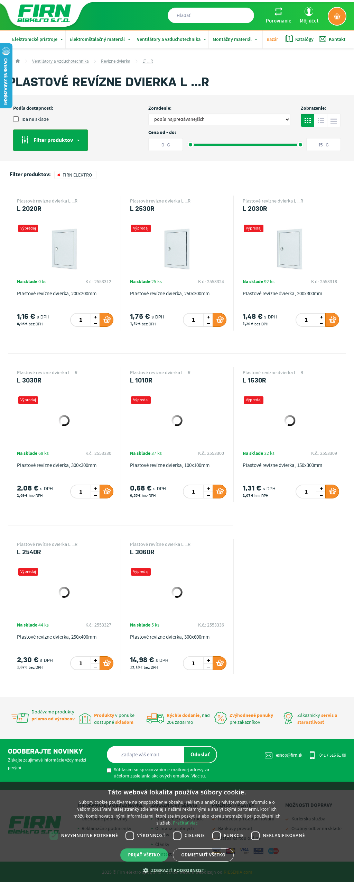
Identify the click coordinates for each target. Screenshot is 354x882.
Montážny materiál (236, 39)
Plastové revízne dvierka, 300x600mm (169, 637)
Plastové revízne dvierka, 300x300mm (56, 465)
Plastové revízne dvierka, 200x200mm (56, 293)
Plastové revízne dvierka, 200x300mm (282, 293)
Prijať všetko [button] (144, 855)
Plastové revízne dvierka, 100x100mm (169, 465)
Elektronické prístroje (38, 39)
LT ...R (147, 61)
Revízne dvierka (115, 61)
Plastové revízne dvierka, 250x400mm (56, 637)
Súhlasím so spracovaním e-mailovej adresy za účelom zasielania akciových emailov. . (158, 773)
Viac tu (198, 776)
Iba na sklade (31, 119)
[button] (177, 870)
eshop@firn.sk (283, 755)
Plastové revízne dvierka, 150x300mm (282, 465)
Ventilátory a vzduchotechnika (172, 39)
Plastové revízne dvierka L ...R (47, 201)
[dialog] (177, 832)
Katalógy (300, 39)
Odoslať (200, 754)
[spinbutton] (81, 320)
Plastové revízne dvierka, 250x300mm (169, 293)
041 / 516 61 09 (327, 755)
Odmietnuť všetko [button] (203, 855)
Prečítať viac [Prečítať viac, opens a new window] (185, 823)
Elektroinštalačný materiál (100, 39)
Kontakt (332, 39)
